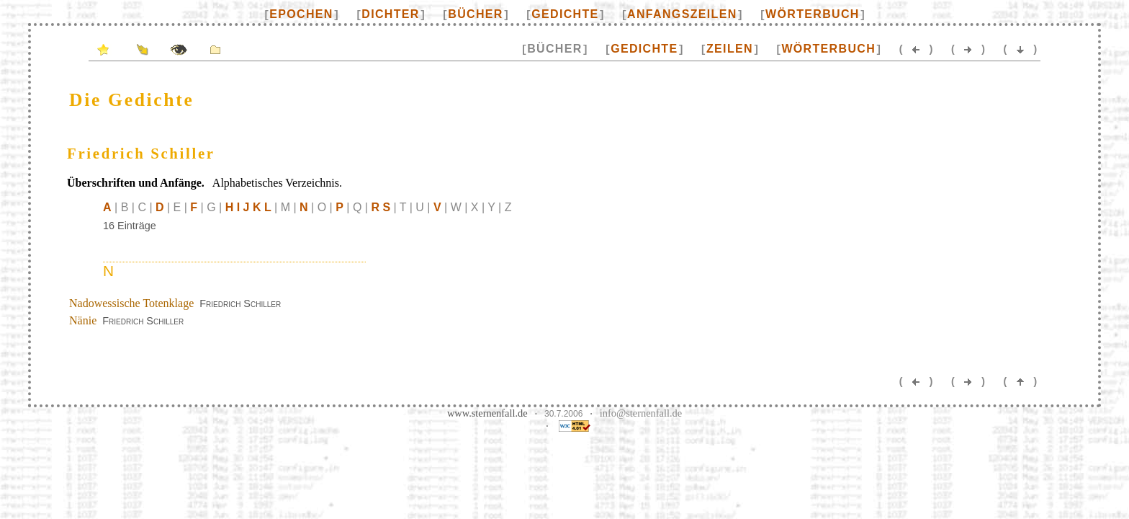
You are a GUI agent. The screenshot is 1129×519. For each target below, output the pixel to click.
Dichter (390, 14)
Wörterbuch (812, 14)
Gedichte (564, 14)
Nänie (82, 320)
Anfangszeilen (682, 14)
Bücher (475, 14)
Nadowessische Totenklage (131, 303)
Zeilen (729, 49)
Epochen (301, 14)
